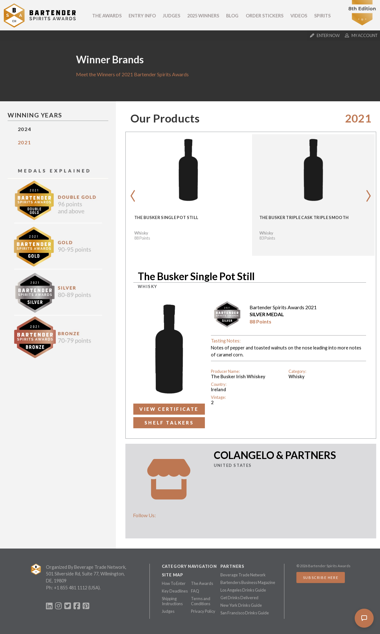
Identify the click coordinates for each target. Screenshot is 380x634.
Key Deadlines (175, 590)
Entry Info (142, 15)
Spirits (322, 15)
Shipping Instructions (172, 601)
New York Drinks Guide (241, 605)
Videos (298, 15)
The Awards (107, 15)
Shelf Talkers (169, 422)
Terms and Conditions (200, 601)
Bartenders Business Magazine (247, 582)
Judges (171, 15)
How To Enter (174, 583)
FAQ (195, 590)
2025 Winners (203, 15)
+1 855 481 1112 (70, 587)
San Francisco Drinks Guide (244, 612)
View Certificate (169, 409)
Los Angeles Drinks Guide (243, 590)
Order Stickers (264, 15)
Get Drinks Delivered (239, 597)
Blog (232, 15)
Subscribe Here (320, 577)
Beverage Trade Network (243, 574)
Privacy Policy (203, 611)
